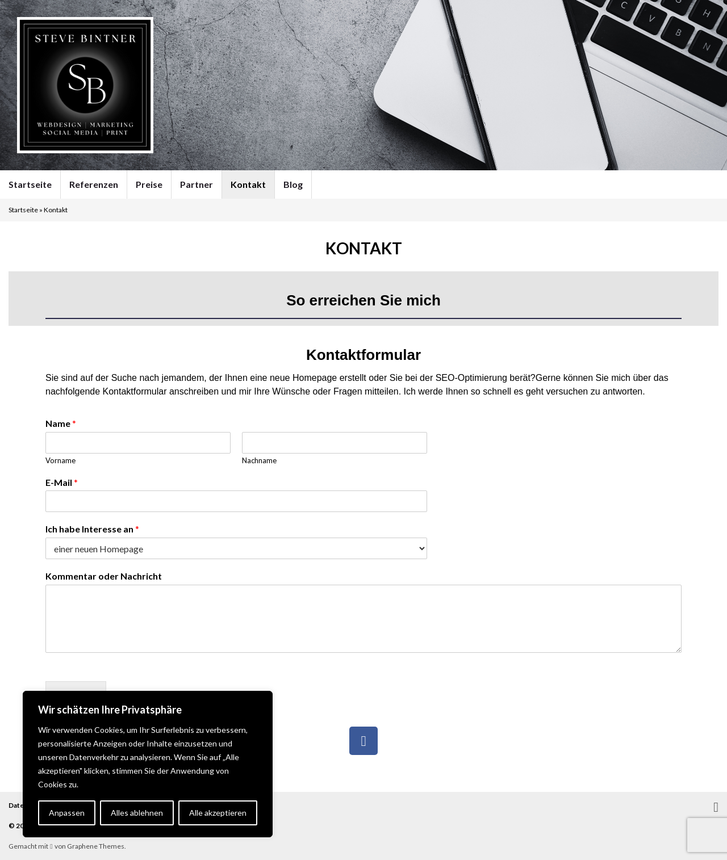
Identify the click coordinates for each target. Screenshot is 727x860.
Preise (149, 184)
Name (60, 423)
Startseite (30, 184)
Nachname (259, 460)
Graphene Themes (95, 846)
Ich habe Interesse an (92, 528)
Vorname (60, 460)
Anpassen (67, 812)
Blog (293, 184)
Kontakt (248, 184)
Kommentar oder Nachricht (103, 575)
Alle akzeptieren (217, 812)
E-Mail (61, 482)
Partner (196, 184)
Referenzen (93, 184)
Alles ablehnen (137, 812)
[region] (148, 764)
